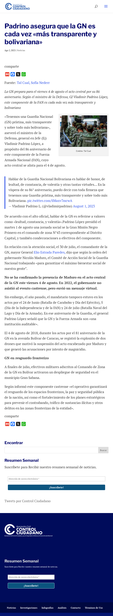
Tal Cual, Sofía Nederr (33, 82)
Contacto (76, 607)
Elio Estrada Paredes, (49, 252)
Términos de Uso (94, 607)
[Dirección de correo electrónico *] (56, 478)
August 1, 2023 (84, 206)
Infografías (47, 607)
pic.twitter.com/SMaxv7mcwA (49, 200)
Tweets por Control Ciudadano (28, 501)
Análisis (62, 607)
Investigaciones (28, 607)
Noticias (21, 50)
